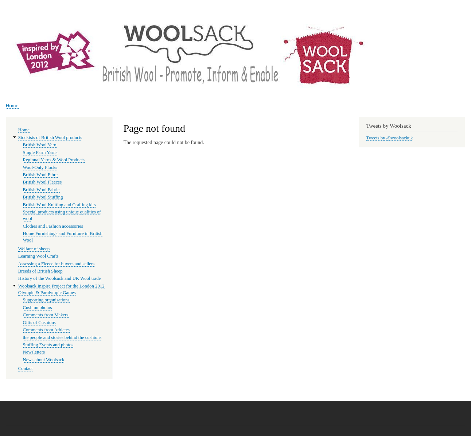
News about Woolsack (44, 359)
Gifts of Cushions (39, 322)
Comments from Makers (46, 314)
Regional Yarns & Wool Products (54, 159)
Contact (25, 368)
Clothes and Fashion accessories (53, 226)
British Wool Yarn (40, 144)
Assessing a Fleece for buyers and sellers (56, 263)
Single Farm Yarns (40, 152)
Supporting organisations (46, 299)
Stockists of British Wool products (50, 137)
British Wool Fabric (41, 189)
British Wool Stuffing (43, 197)
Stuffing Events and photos (48, 344)
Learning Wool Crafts (38, 256)
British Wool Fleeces (42, 182)
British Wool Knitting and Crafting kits (59, 204)
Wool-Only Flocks (40, 167)
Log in (456, 7)
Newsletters (34, 352)
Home (12, 105)
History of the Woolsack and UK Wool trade (59, 278)
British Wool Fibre (40, 174)
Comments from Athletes (46, 329)
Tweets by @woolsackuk (389, 137)
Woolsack (397, 29)
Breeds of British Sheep (40, 271)
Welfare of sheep (34, 248)
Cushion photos (37, 307)
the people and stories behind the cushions (62, 337)
